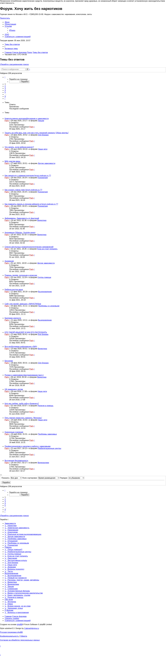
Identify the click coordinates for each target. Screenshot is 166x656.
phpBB (19, 624)
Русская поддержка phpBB (11, 632)
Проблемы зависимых (47, 434)
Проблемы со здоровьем (48, 306)
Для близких (43, 135)
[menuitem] (7, 22)
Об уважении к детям (14, 389)
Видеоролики (43, 463)
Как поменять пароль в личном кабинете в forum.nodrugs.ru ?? (31, 204)
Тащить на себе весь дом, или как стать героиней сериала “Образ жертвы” (37, 133)
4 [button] (5, 90)
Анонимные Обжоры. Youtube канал (20, 233)
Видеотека (41, 220)
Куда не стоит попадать (47, 249)
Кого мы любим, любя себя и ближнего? (22, 404)
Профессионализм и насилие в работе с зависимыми (27, 446)
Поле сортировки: (40, 478)
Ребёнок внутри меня (14, 290)
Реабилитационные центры (49, 448)
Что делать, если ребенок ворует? (19, 147)
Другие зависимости (46, 163)
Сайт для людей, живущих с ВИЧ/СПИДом (23, 304)
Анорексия (9, 261)
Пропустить (5, 18)
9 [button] (5, 96)
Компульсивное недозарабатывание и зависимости (27, 119)
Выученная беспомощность (16, 461)
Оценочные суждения (14, 432)
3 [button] (5, 88)
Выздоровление (45, 292)
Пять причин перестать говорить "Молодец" (23, 418)
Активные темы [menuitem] (11, 49)
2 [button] (5, 86)
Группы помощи (44, 277)
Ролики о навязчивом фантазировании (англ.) (24, 375)
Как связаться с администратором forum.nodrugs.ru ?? (28, 176)
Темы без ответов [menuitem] (12, 44)
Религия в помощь (45, 406)
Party (7, 121)
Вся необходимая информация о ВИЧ (21, 347)
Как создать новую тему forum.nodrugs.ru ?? (23, 190)
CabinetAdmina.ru (31, 628)
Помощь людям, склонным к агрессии (21, 275)
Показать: (11, 478)
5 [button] (5, 92)
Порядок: (72, 478)
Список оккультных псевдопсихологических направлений (29, 247)
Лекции (41, 121)
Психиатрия (43, 178)
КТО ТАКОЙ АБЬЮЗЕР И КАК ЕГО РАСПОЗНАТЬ (26, 332)
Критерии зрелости (13, 318)
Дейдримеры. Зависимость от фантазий (22, 218)
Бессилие (9, 361)
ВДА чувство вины (12, 161)
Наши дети (42, 149)
